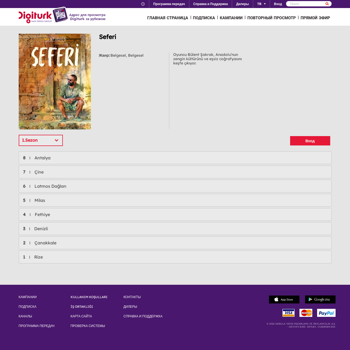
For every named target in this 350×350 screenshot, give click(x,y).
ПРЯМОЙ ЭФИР (315, 17)
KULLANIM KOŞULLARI (89, 297)
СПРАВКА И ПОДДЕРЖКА (143, 316)
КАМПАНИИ (231, 17)
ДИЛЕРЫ (130, 306)
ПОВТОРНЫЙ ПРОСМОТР (271, 17)
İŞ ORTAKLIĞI (82, 306)
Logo (44, 15)
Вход (310, 141)
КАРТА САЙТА (81, 316)
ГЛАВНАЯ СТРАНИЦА (167, 17)
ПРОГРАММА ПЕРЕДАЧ (37, 326)
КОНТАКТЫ (132, 297)
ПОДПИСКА (204, 17)
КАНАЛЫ (25, 316)
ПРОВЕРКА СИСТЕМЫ (88, 326)
